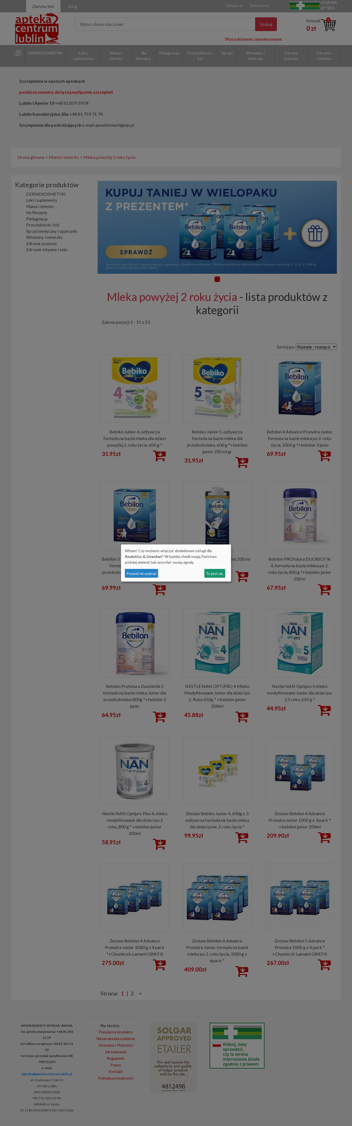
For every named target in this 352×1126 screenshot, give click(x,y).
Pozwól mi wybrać (142, 573)
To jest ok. (215, 573)
